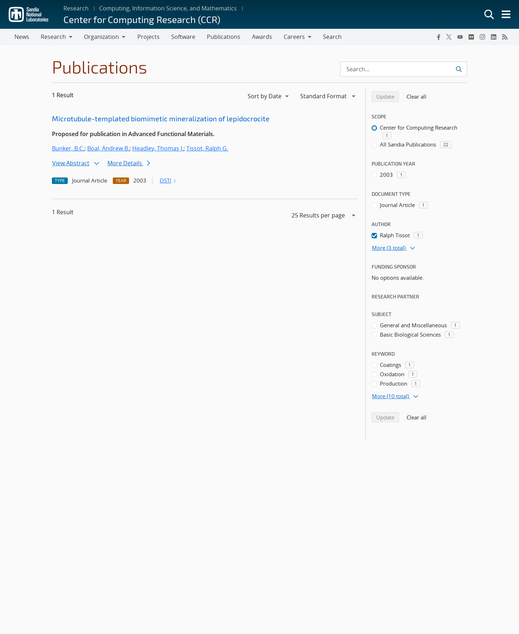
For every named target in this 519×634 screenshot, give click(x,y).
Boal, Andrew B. (108, 149)
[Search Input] (403, 69)
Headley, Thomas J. (157, 149)
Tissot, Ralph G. (207, 149)
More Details (128, 163)
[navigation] (268, 96)
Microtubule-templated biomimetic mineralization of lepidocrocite (161, 118)
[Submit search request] (458, 69)
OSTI (168, 180)
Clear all (419, 96)
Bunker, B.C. (68, 149)
